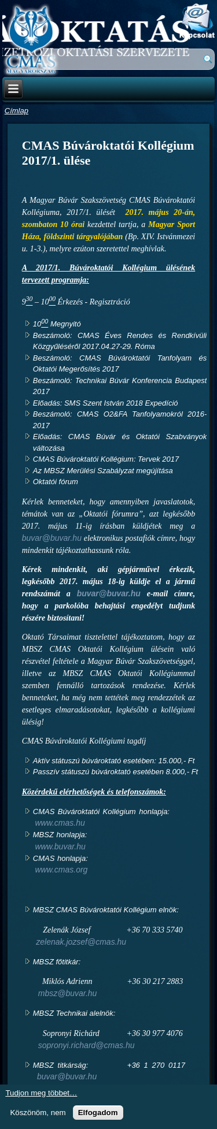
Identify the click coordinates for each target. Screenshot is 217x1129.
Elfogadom (98, 1112)
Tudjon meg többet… (41, 1093)
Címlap (16, 110)
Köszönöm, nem (37, 1112)
